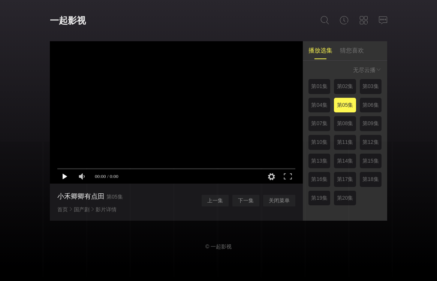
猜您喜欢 (352, 50)
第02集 (345, 86)
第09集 (370, 123)
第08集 (345, 123)
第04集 (319, 105)
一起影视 (68, 20)
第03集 (370, 86)
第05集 (345, 105)
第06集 (370, 105)
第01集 (319, 86)
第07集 (319, 123)
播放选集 (320, 50)
